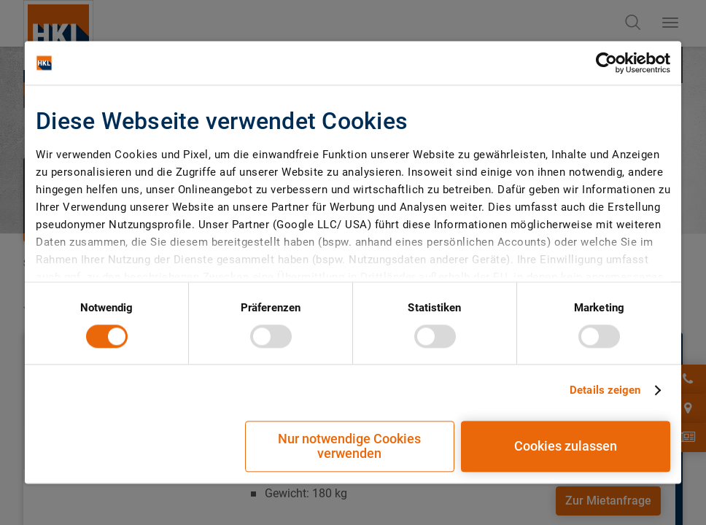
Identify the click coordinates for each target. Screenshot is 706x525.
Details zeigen (605, 390)
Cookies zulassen (565, 446)
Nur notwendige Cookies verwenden (349, 447)
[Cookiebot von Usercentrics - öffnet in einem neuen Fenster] (606, 63)
